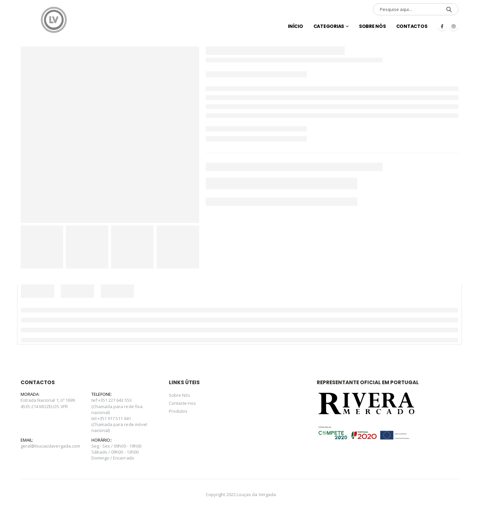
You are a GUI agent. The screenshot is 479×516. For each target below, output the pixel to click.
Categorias (328, 26)
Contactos (411, 26)
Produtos (178, 411)
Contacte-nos (182, 403)
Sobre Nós (372, 26)
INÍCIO (295, 26)
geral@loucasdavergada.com (50, 446)
